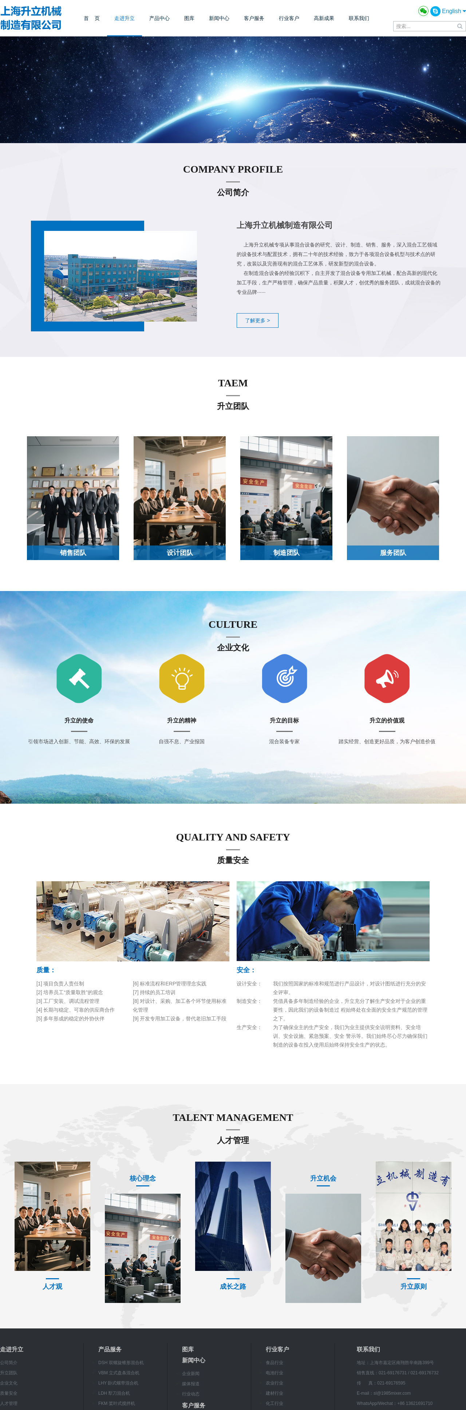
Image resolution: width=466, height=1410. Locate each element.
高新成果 (324, 18)
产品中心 (159, 18)
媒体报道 (191, 1383)
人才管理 (8, 1403)
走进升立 (124, 18)
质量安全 (8, 1393)
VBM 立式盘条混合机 (118, 1372)
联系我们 (359, 18)
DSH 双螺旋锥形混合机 (121, 1362)
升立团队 (8, 1372)
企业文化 (8, 1383)
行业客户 (289, 18)
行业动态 (191, 1394)
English (454, 11)
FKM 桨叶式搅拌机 (116, 1403)
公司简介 (8, 1362)
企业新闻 (191, 1373)
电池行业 (274, 1372)
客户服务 (254, 18)
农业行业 (274, 1383)
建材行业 (274, 1393)
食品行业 (274, 1362)
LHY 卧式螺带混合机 (118, 1383)
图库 (189, 18)
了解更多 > (257, 320)
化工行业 (274, 1403)
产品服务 (110, 1349)
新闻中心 (219, 18)
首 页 (92, 18)
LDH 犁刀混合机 (114, 1393)
